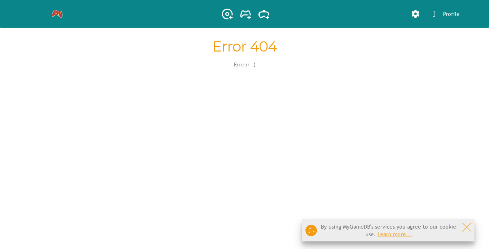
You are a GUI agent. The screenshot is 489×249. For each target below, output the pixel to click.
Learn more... (395, 234)
